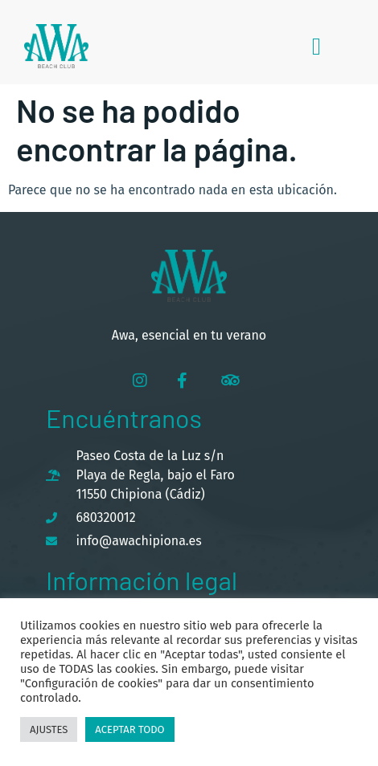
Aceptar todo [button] (129, 729)
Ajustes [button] (49, 729)
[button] (316, 46)
